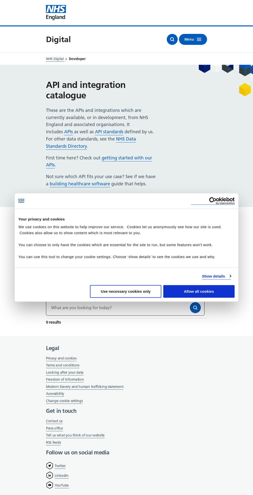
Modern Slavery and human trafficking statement (84, 387)
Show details (213, 276)
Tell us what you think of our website (75, 435)
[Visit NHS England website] (56, 12)
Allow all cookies (199, 291)
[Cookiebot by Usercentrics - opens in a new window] (213, 201)
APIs (68, 132)
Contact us (54, 421)
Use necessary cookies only (126, 291)
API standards (109, 132)
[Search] (195, 307)
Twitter (60, 466)
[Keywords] (125, 308)
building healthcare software (80, 184)
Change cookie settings (64, 401)
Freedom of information (65, 379)
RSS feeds (53, 442)
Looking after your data (65, 372)
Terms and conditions (62, 365)
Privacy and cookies (61, 358)
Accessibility (55, 393)
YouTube (62, 485)
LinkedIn (62, 475)
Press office (54, 428)
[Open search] (172, 39)
